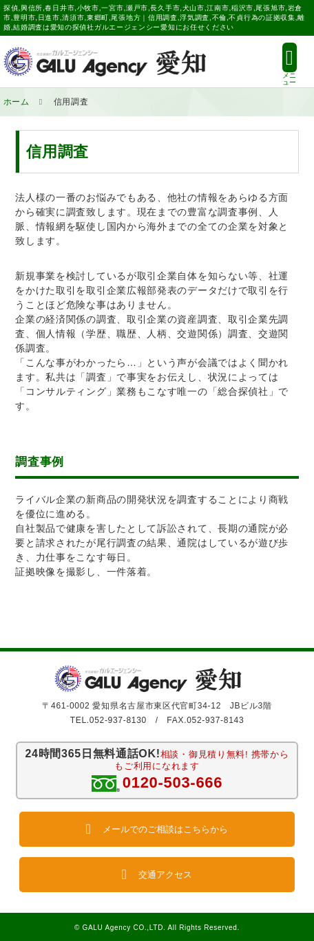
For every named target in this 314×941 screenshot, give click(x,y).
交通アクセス (156, 874)
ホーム (16, 102)
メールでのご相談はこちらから (156, 829)
